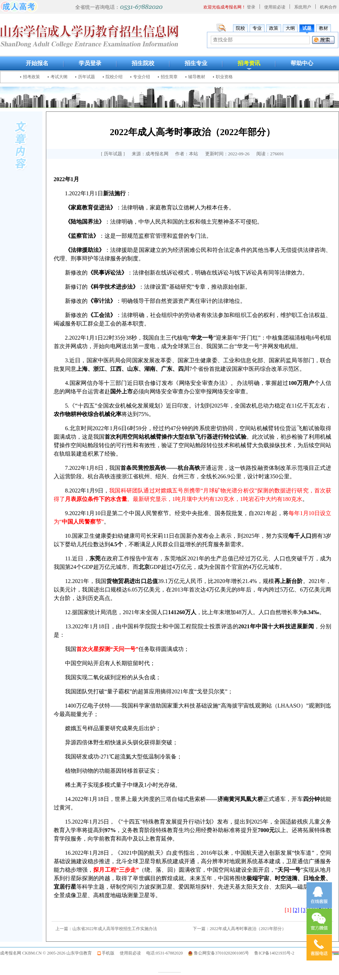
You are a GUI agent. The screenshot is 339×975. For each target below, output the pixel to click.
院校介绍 (114, 76)
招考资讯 (249, 63)
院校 (240, 28)
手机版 (108, 953)
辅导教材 (196, 76)
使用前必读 (274, 7)
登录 (251, 7)
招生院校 (143, 63)
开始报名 (37, 63)
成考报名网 (10, 953)
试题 (306, 28)
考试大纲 (58, 76)
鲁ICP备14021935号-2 (274, 953)
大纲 (290, 28)
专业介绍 (141, 76)
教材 (323, 28)
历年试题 (86, 76)
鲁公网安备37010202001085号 (221, 953)
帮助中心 (302, 63)
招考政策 (31, 76)
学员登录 (90, 63)
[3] (304, 910)
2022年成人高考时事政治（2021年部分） (248, 928)
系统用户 (302, 7)
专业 (257, 28)
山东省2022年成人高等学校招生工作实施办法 (114, 928)
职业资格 (224, 76)
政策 (273, 28)
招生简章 (169, 76)
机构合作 (328, 7)
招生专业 (196, 63)
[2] (296, 910)
